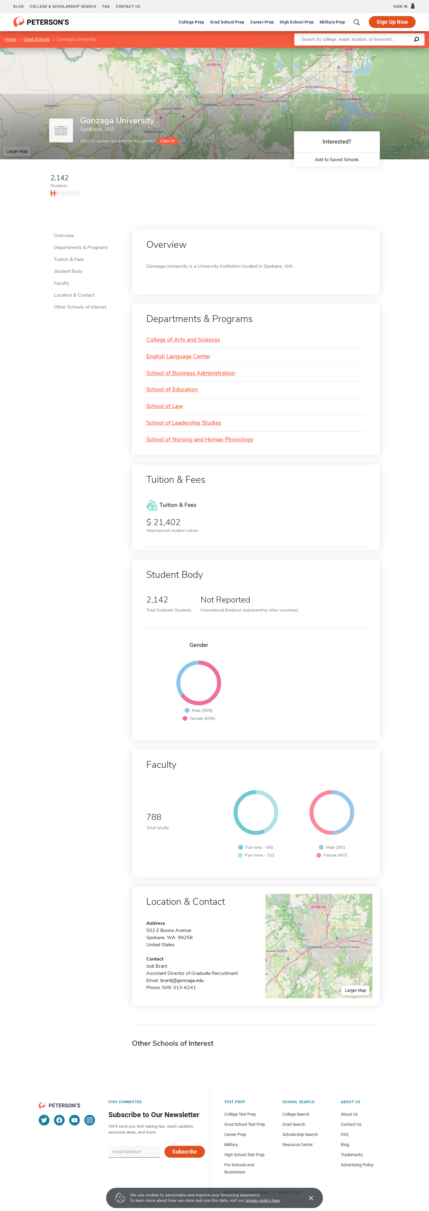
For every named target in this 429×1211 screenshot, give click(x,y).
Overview (64, 235)
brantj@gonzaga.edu (182, 980)
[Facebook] (59, 1120)
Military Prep (332, 22)
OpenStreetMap (388, 50)
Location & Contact (74, 295)
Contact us (128, 6)
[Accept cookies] (307, 1197)
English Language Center (178, 356)
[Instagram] (89, 1120)
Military (231, 1144)
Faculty (61, 283)
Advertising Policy (357, 1164)
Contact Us (351, 1124)
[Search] (357, 22)
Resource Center (297, 1144)
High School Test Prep (244, 1154)
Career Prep (262, 22)
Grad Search (293, 1124)
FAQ (106, 6)
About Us (349, 1114)
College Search (296, 1114)
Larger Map (17, 151)
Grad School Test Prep (244, 1124)
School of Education (172, 389)
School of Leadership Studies (183, 423)
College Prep (191, 22)
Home (10, 39)
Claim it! (167, 141)
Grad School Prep (227, 22)
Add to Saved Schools (337, 160)
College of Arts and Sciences (183, 340)
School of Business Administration (190, 373)
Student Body (68, 271)
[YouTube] (74, 1120)
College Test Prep (240, 1114)
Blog (18, 6)
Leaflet (357, 50)
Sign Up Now (392, 22)
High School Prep (297, 22)
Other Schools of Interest (80, 307)
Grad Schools (37, 39)
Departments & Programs (81, 247)
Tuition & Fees (69, 259)
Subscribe (184, 1151)
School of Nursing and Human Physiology (199, 439)
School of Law (164, 406)
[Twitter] (44, 1120)
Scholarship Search (300, 1134)
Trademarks (352, 1154)
